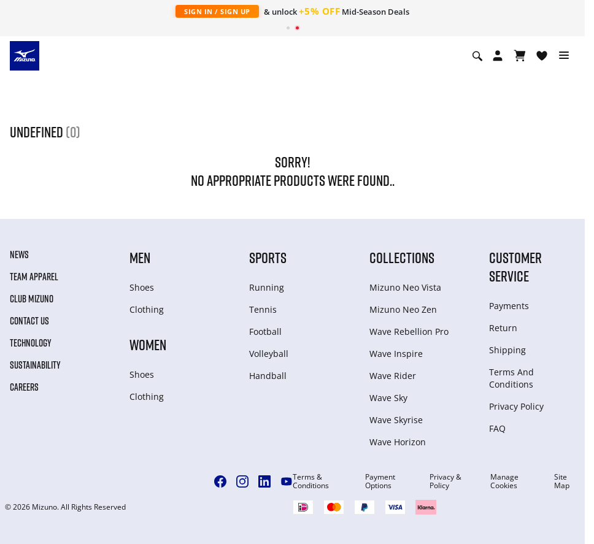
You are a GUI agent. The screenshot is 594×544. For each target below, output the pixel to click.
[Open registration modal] (498, 56)
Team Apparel (34, 276)
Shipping (507, 350)
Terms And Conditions (511, 378)
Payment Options (380, 481)
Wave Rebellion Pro (409, 331)
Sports (268, 257)
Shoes (141, 287)
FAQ (497, 428)
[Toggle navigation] (564, 55)
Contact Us (29, 321)
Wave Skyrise (396, 420)
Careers (24, 387)
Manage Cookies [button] (504, 481)
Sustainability (35, 365)
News (19, 254)
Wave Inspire (396, 353)
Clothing (146, 309)
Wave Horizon (397, 442)
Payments (509, 306)
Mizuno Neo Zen (403, 309)
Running (266, 287)
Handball (268, 375)
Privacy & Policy (445, 481)
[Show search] (477, 56)
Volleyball (268, 353)
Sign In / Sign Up (217, 11)
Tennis (263, 309)
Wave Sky (388, 398)
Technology (31, 343)
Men (139, 257)
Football (265, 331)
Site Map (561, 481)
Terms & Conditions (311, 481)
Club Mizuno (31, 299)
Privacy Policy (516, 406)
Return (503, 328)
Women (147, 344)
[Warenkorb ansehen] (520, 56)
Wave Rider (392, 375)
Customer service (515, 266)
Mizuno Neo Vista (405, 287)
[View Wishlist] (542, 56)
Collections (401, 257)
